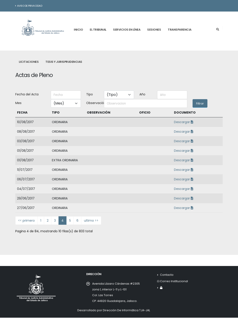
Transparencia (179, 30)
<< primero (26, 220)
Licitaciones (29, 62)
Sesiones (154, 30)
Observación (93, 103)
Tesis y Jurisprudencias (63, 62)
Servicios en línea (126, 30)
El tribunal (98, 30)
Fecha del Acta (27, 94)
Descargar (183, 122)
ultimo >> (91, 220)
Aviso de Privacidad (28, 6)
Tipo (89, 94)
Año (142, 94)
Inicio (78, 30)
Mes (18, 103)
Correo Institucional (174, 281)
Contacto (167, 275)
